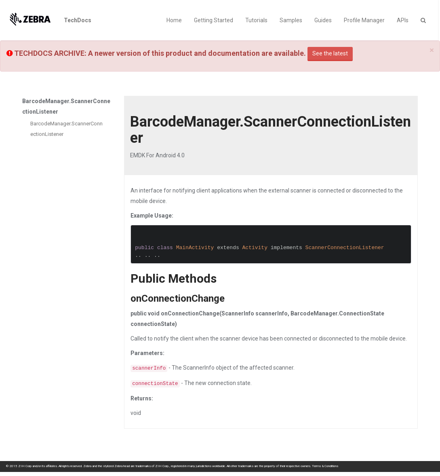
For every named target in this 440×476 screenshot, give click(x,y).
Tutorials (256, 20)
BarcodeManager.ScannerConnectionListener (66, 129)
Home (174, 20)
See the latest (330, 53)
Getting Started (213, 20)
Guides (323, 20)
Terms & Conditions (325, 466)
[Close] (431, 50)
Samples (291, 20)
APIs (402, 20)
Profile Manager (364, 20)
